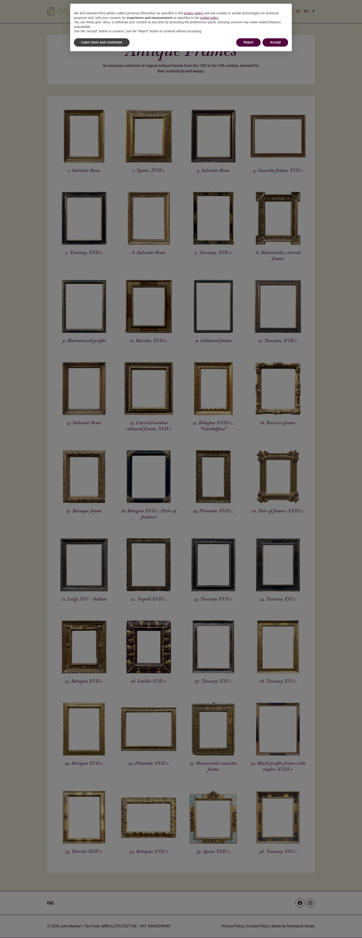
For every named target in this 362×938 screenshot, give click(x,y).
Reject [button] (248, 42)
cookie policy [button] (209, 18)
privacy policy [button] (193, 13)
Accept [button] (275, 42)
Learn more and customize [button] (101, 42)
